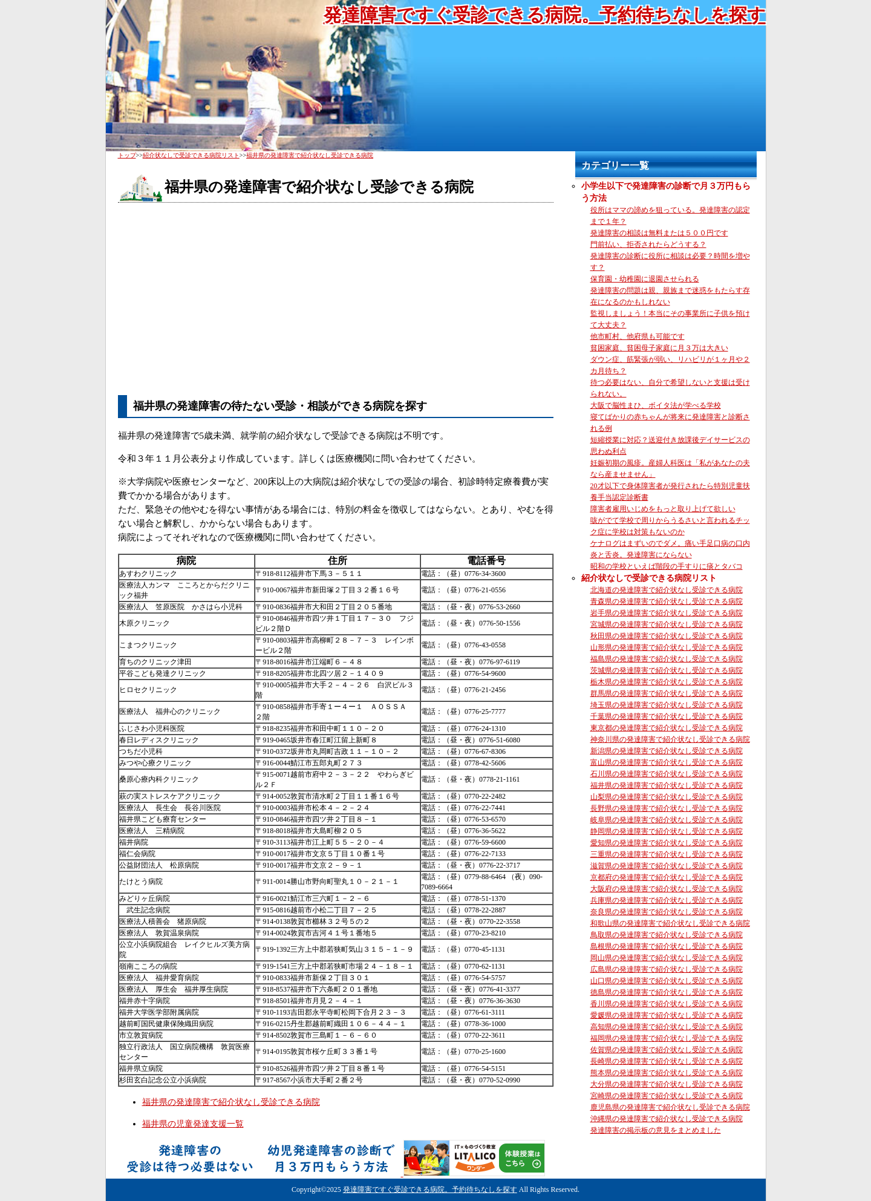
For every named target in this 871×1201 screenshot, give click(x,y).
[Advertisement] (335, 299)
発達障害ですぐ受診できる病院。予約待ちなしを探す (545, 15)
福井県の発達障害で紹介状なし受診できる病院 (231, 1102)
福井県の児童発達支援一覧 (193, 1123)
